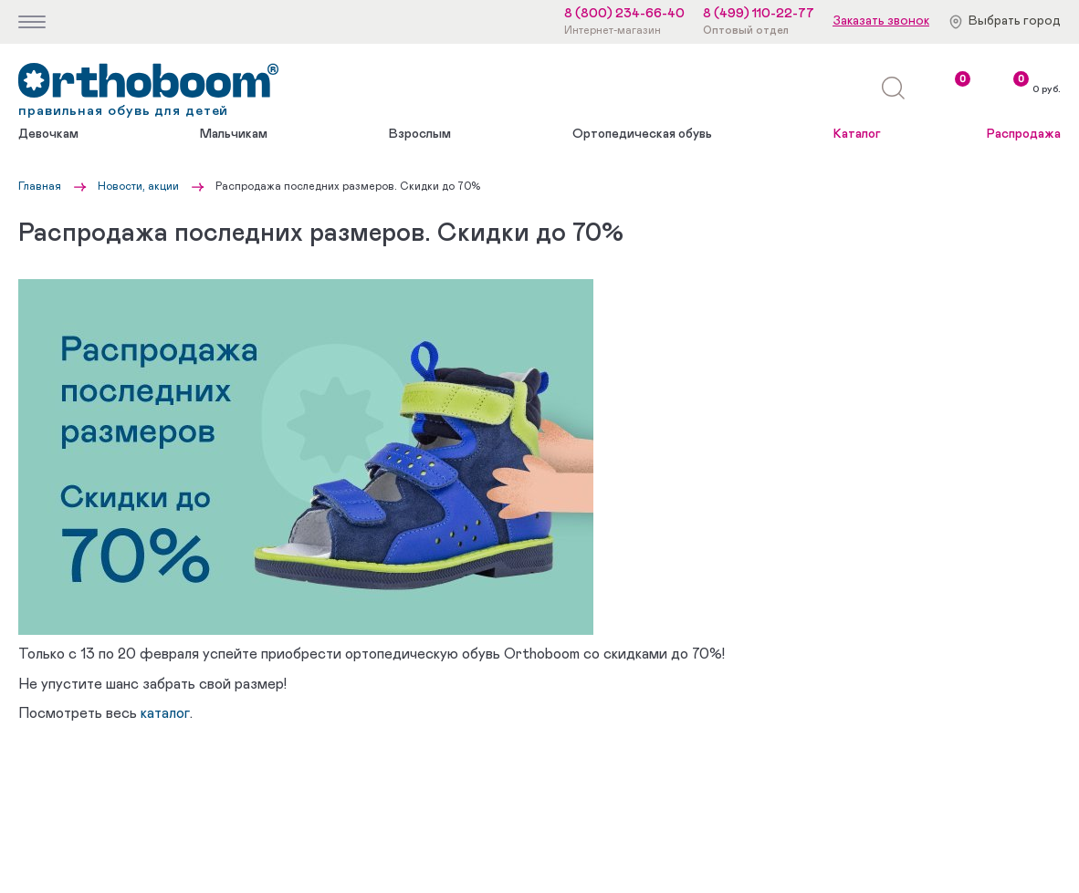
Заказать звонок (881, 21)
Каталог (857, 134)
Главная (39, 186)
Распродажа (1024, 134)
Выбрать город (1015, 21)
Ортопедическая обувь (642, 134)
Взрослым (420, 134)
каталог (165, 713)
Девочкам (48, 134)
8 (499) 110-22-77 (758, 13)
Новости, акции (138, 186)
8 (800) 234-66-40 (624, 13)
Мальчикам (233, 134)
